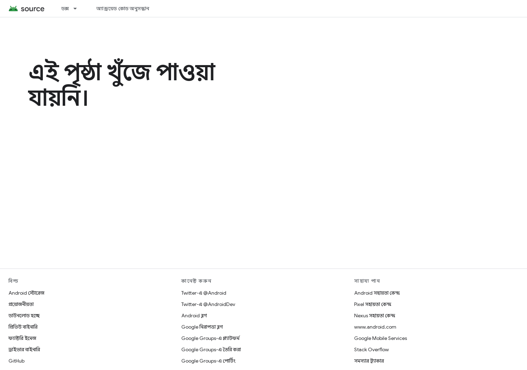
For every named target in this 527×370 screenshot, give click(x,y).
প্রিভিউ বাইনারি (23, 327)
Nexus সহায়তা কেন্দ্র (374, 315)
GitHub (16, 361)
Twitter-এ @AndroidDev (208, 304)
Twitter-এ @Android (203, 293)
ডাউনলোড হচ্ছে (24, 315)
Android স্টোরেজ (26, 293)
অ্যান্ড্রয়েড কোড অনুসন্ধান (122, 8)
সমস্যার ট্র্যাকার (369, 361)
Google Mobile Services (380, 338)
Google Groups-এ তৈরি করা (211, 349)
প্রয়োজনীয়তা (21, 304)
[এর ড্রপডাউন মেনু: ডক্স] (78, 8)
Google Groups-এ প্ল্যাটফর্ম (210, 338)
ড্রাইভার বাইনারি (24, 349)
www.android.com (375, 327)
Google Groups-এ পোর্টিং (208, 361)
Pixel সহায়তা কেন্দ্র (372, 304)
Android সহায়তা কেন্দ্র (377, 293)
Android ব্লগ (194, 315)
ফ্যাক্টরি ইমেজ (22, 338)
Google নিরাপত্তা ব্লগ (202, 327)
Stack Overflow (371, 349)
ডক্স (65, 8)
